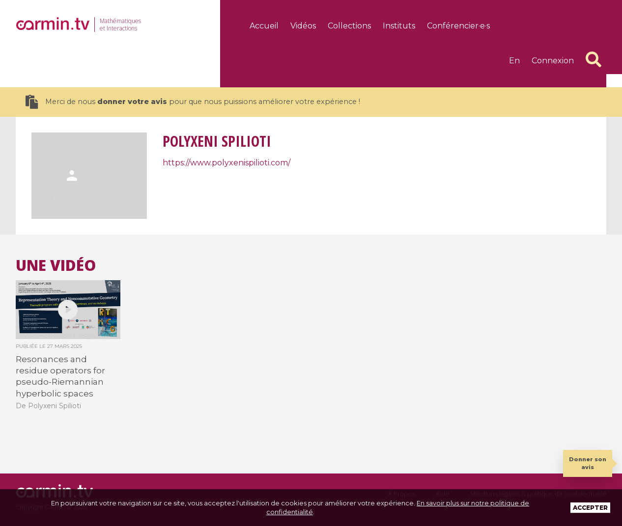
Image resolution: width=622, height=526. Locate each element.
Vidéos (303, 25)
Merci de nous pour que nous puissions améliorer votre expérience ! (193, 102)
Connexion (553, 60)
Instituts (399, 25)
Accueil (264, 25)
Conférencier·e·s (458, 25)
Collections (349, 25)
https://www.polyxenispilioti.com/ (226, 162)
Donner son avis (587, 463)
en (514, 60)
